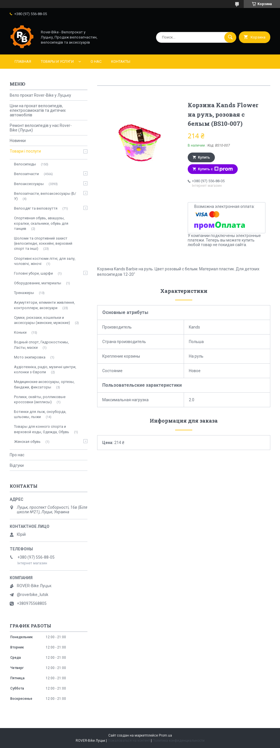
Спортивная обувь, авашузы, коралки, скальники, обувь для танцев (41, 223)
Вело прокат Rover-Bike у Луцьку (40, 95)
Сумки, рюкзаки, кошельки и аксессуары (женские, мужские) (42, 320)
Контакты (120, 61)
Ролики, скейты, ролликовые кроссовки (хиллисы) (39, 399)
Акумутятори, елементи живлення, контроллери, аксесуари (44, 305)
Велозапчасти (26, 174)
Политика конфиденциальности (179, 741)
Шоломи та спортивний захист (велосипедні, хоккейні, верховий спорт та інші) (43, 243)
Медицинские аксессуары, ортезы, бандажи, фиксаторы (44, 384)
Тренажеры (24, 293)
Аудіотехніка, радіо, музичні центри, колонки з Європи (45, 369)
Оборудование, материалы (37, 283)
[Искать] (230, 37)
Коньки (20, 332)
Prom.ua (165, 735)
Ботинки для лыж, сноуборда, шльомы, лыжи (40, 414)
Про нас (17, 455)
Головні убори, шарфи (33, 273)
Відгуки (17, 465)
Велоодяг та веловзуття (35, 208)
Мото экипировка (29, 357)
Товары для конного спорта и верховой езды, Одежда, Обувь (41, 429)
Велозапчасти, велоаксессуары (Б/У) (45, 196)
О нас (96, 61)
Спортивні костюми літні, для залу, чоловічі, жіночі (44, 261)
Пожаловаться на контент (129, 741)
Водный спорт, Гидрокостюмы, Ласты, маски (41, 344)
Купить (204, 157)
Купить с (215, 169)
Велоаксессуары (29, 184)
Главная (23, 61)
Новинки (18, 140)
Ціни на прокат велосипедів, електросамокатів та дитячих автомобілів (38, 110)
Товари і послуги (25, 151)
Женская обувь (27, 441)
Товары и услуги (57, 61)
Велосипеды (25, 164)
